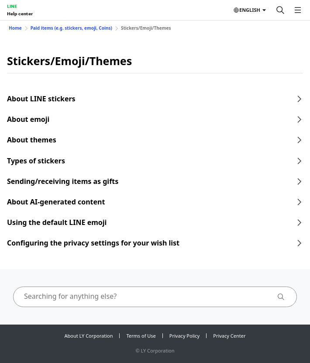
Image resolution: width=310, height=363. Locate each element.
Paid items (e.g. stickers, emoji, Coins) (71, 28)
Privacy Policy (184, 335)
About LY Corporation (89, 335)
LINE (12, 6)
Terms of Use (140, 335)
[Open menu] (298, 10)
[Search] (280, 10)
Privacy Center (229, 335)
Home (15, 28)
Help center (20, 13)
